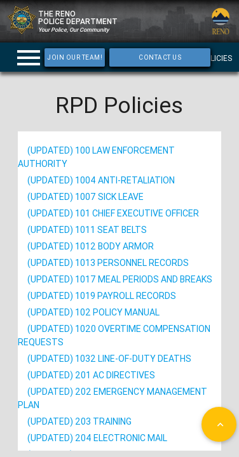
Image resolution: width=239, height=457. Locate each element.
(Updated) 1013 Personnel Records (108, 262)
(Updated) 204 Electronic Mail (97, 438)
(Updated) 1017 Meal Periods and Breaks (119, 279)
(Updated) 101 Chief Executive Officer (113, 213)
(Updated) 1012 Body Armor (90, 246)
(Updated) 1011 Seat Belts (87, 229)
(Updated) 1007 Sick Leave (85, 196)
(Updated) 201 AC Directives (91, 375)
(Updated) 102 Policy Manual (93, 312)
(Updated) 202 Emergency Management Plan (112, 398)
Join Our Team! (74, 57)
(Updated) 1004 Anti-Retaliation (101, 180)
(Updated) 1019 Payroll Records (101, 295)
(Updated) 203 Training (79, 421)
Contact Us (160, 57)
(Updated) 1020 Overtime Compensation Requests (114, 335)
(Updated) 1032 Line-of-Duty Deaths (109, 358)
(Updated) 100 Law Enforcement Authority (96, 157)
